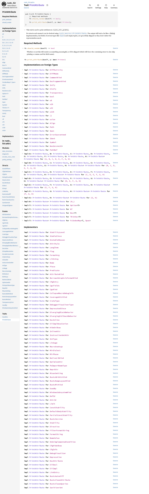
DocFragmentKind (58, 81)
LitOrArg (54, 259)
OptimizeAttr (56, 362)
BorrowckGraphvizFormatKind (64, 278)
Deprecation (56, 457)
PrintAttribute (36, 70)
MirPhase (54, 354)
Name (52, 263)
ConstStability (57, 407)
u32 (51, 108)
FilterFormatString (59, 430)
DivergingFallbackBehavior (63, 316)
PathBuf (53, 150)
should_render (38, 19)
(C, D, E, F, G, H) (95, 174)
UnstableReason (57, 240)
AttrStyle (54, 244)
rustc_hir (11, 3)
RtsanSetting (56, 373)
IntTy (52, 85)
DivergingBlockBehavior (61, 312)
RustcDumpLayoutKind (60, 381)
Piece (52, 266)
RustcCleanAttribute (60, 480)
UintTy (53, 89)
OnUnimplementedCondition (63, 442)
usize (52, 119)
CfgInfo (53, 449)
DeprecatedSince (58, 308)
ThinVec (74, 217)
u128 (52, 112)
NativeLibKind (57, 358)
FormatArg (54, 255)
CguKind (53, 289)
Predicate (54, 270)
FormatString (56, 434)
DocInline (54, 320)
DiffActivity (56, 70)
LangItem (54, 247)
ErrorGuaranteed (58, 135)
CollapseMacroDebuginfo (61, 293)
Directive (54, 427)
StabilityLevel (57, 232)
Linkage (53, 343)
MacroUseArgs (56, 346)
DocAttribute (56, 461)
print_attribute (39, 22)
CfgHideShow (56, 446)
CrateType (54, 301)
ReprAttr (54, 369)
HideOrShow (55, 327)
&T (71, 209)
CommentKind (56, 77)
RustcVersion (56, 419)
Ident (52, 138)
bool (58, 19)
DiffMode (54, 74)
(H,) (72, 201)
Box (71, 213)
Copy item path (47, 5)
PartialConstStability (61, 415)
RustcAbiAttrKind (58, 377)
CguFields (54, 286)
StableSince (56, 236)
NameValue (54, 438)
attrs (32, 2)
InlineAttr (55, 331)
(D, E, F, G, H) (73, 181)
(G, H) (94, 198)
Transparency (56, 93)
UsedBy (53, 388)
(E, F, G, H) (50, 187)
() (51, 116)
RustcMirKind (56, 385)
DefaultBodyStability (60, 411)
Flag (52, 251)
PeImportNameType (58, 366)
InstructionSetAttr (59, 335)
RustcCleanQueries (59, 484)
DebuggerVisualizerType (61, 305)
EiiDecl (53, 465)
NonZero (53, 146)
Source (26, 8)
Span (52, 131)
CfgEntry (54, 282)
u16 (51, 104)
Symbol (53, 142)
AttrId (53, 400)
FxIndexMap (75, 220)
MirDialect (55, 350)
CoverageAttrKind (58, 297)
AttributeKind (57, 274)
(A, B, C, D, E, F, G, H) (57, 159)
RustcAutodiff (57, 476)
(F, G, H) (29, 194)
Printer (66, 22)
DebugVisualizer (58, 453)
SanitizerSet (56, 487)
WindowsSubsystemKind (60, 392)
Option (73, 205)
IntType (53, 339)
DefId (52, 396)
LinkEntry (54, 472)
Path (52, 127)
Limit (52, 404)
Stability (54, 423)
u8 (51, 100)
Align (52, 123)
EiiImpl (53, 468)
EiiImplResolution (59, 324)
